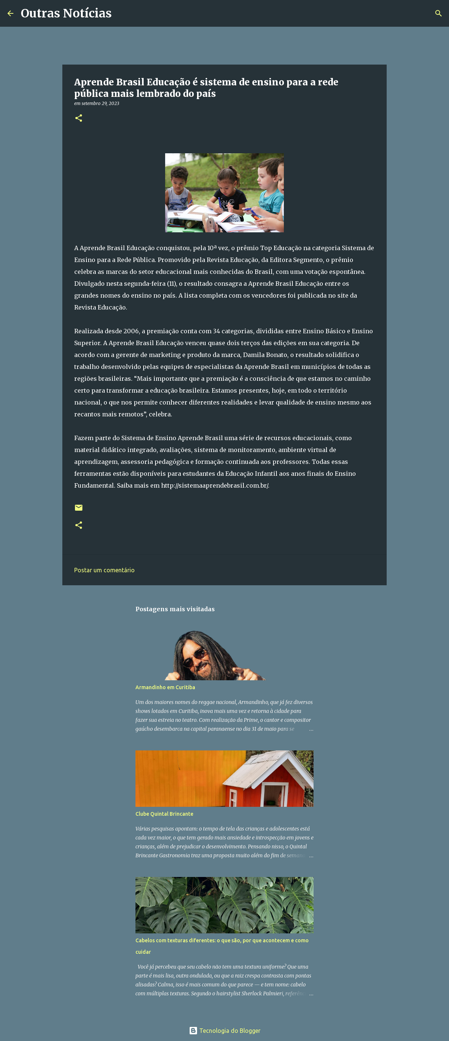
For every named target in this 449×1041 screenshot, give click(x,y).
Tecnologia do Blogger (224, 1030)
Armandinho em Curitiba (165, 687)
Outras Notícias (66, 13)
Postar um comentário (104, 570)
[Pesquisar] (122, 13)
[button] (78, 119)
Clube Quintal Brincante (164, 814)
